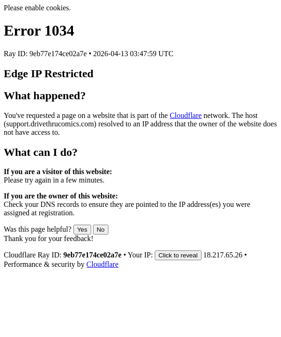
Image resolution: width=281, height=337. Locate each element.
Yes (82, 229)
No (101, 229)
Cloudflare (186, 115)
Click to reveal (178, 255)
